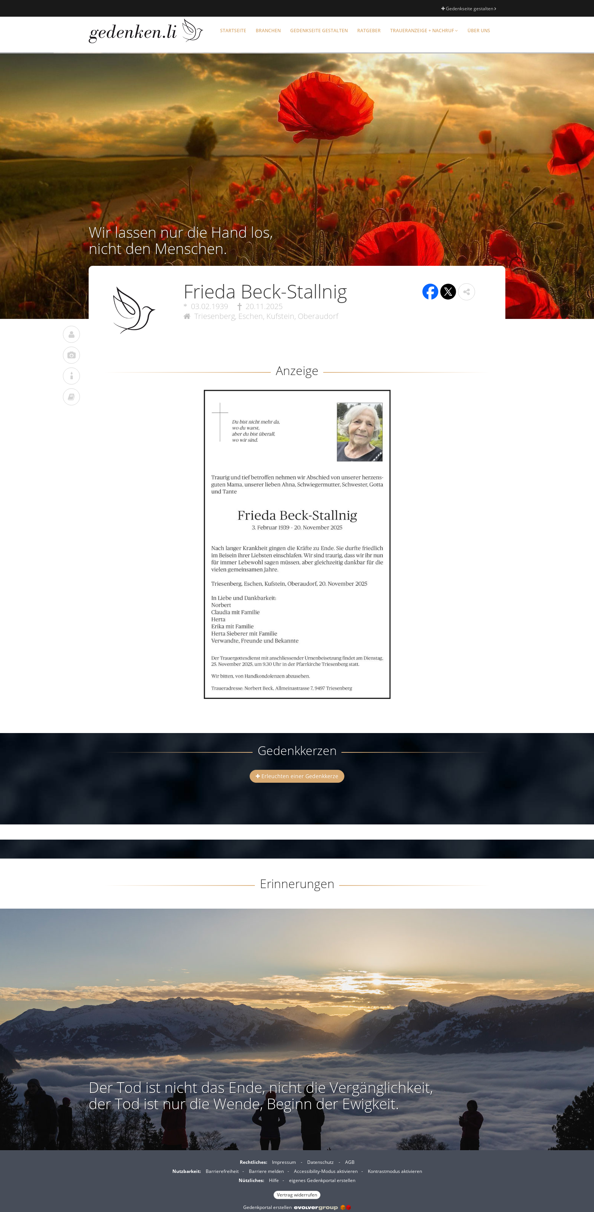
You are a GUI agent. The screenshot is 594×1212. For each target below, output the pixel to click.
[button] (466, 291)
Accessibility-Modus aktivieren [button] (326, 1171)
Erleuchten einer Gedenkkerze (297, 776)
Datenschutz (320, 1162)
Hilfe (274, 1180)
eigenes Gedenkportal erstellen (322, 1180)
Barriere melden (266, 1171)
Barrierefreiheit (222, 1171)
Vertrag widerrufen (297, 1195)
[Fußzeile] (297, 1177)
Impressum (284, 1162)
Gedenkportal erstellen (297, 1207)
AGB (350, 1162)
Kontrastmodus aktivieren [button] (395, 1171)
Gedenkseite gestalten (468, 8)
